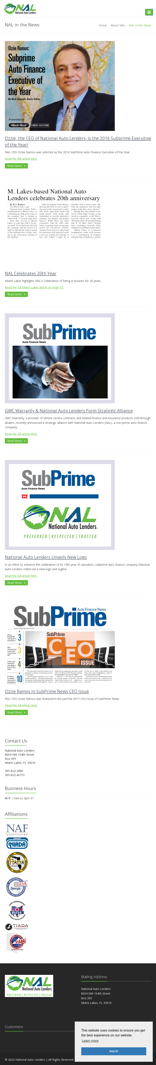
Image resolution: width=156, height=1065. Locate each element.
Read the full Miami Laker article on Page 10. (34, 287)
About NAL (118, 25)
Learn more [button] (90, 1040)
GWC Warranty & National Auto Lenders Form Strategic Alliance (69, 410)
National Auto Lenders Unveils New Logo (46, 557)
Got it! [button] (113, 1051)
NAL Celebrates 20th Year (30, 273)
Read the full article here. (21, 159)
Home (103, 25)
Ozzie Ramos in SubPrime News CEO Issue (47, 691)
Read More (16, 166)
